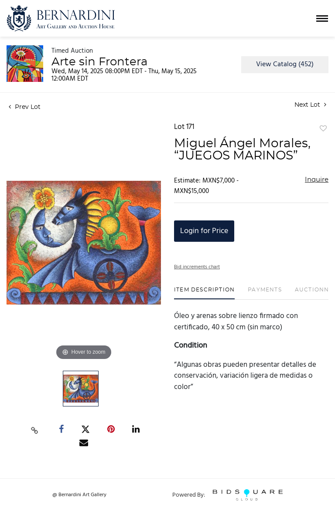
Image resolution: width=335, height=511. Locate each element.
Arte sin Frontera (99, 62)
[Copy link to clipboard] (35, 429)
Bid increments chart (197, 267)
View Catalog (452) (285, 64)
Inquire (316, 179)
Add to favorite (323, 129)
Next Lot (310, 105)
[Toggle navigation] (322, 18)
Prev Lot (25, 107)
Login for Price (204, 231)
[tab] (204, 293)
